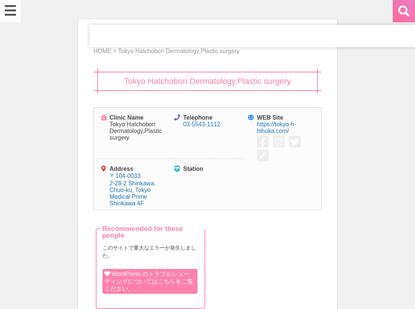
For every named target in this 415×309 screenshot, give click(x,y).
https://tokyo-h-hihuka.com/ (276, 127)
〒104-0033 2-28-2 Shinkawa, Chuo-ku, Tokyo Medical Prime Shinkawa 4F (133, 189)
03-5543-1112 (201, 124)
